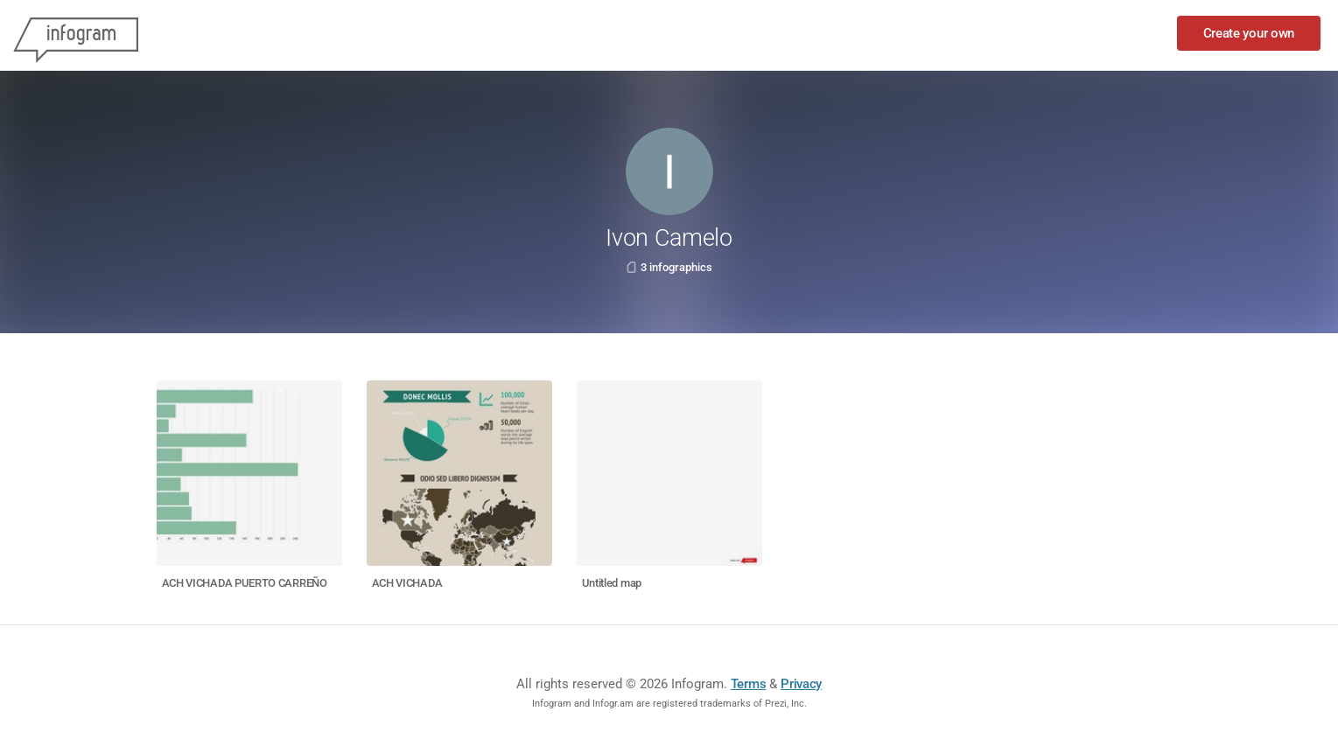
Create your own (1249, 33)
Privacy (801, 684)
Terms (749, 684)
